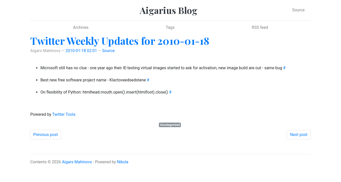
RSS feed (260, 27)
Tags (170, 27)
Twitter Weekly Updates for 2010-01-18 (119, 40)
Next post (298, 134)
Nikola (122, 162)
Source (298, 10)
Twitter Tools (64, 114)
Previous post (45, 134)
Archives (80, 27)
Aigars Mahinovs (77, 162)
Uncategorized (170, 125)
